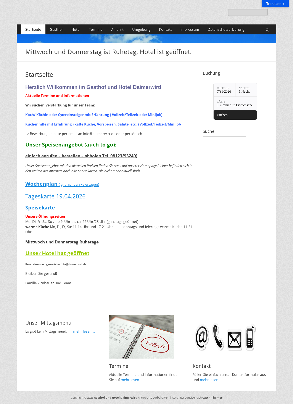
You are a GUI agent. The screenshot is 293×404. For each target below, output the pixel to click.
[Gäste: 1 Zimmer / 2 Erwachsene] (235, 103)
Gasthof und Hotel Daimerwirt (115, 397)
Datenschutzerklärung (226, 29)
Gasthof (56, 29)
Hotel (75, 29)
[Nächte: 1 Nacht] (246, 90)
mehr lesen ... (84, 331)
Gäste (221, 101)
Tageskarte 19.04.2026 (55, 196)
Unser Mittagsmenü (48, 323)
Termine (96, 29)
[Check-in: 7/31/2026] (224, 90)
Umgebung (141, 29)
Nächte (244, 88)
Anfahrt (117, 29)
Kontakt (165, 29)
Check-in (223, 88)
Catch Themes (212, 397)
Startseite (33, 29)
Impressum (189, 29)
